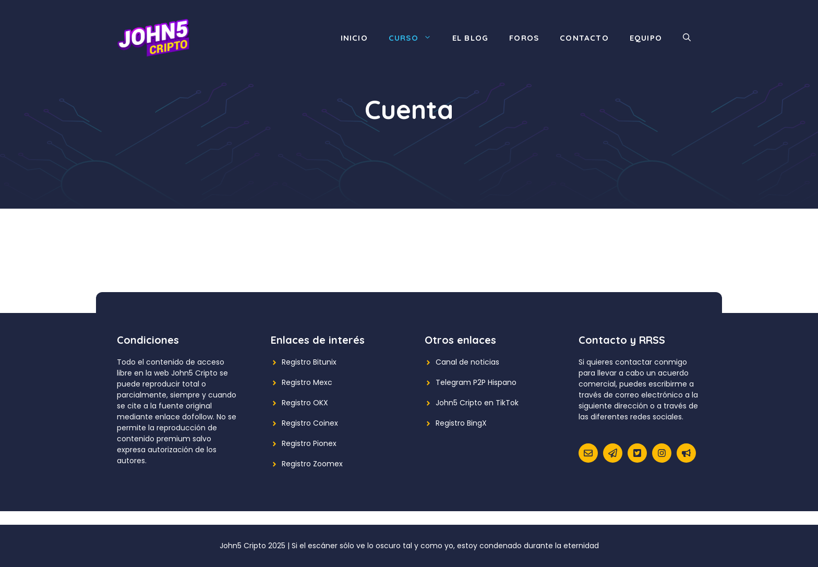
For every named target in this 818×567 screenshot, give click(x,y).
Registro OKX (305, 402)
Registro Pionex (309, 443)
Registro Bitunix (309, 362)
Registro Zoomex (312, 464)
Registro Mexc (307, 382)
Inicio (354, 38)
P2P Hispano (494, 382)
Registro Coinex (310, 423)
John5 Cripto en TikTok (477, 402)
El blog (470, 38)
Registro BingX (461, 423)
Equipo (646, 38)
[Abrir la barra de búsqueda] (686, 38)
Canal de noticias (467, 362)
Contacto (584, 38)
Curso (415, 38)
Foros (524, 38)
